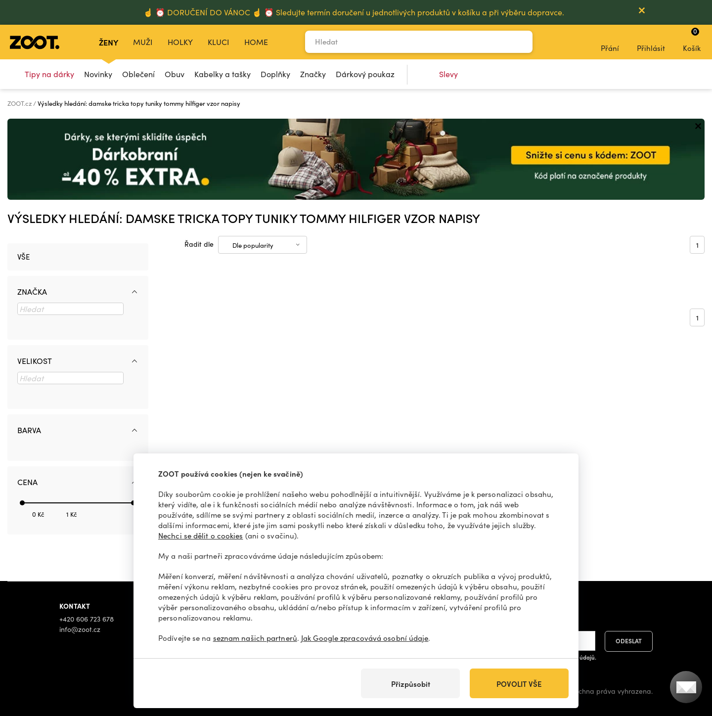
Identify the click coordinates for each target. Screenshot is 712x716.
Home (256, 42)
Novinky (98, 74)
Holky (180, 42)
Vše (23, 257)
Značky (313, 74)
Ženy (108, 42)
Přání (610, 41)
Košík (692, 39)
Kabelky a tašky (222, 74)
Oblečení (138, 74)
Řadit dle (199, 244)
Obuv (174, 74)
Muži (143, 42)
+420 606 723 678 (86, 619)
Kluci (218, 42)
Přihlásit (651, 41)
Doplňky (275, 74)
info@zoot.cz (79, 629)
